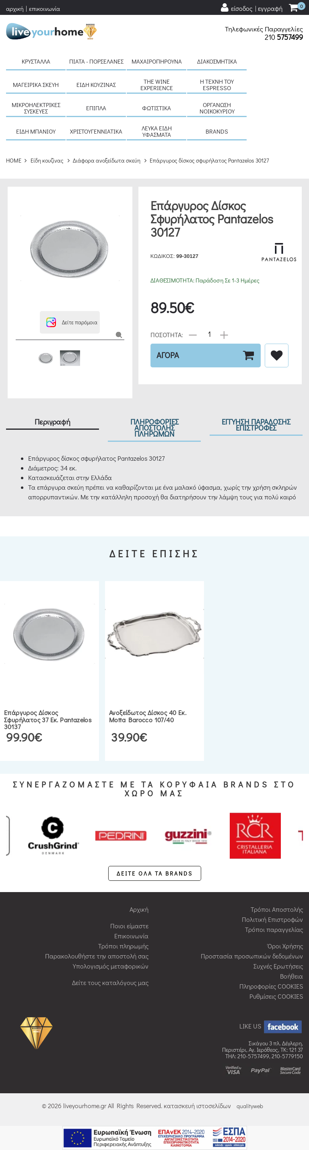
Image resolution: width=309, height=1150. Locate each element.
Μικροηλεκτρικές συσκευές (36, 108)
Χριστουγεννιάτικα (96, 131)
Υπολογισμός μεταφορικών (110, 966)
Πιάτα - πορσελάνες (96, 61)
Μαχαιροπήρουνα (157, 61)
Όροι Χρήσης (285, 946)
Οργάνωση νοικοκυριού (217, 108)
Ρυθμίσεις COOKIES (276, 996)
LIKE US (271, 1026)
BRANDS (217, 131)
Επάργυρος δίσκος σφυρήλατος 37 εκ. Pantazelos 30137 (47, 719)
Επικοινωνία (131, 936)
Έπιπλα (96, 108)
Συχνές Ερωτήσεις (278, 966)
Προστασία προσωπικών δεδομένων (252, 956)
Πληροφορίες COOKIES (271, 986)
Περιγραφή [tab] (52, 421)
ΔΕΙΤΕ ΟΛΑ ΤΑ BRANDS (155, 873)
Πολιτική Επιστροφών (272, 919)
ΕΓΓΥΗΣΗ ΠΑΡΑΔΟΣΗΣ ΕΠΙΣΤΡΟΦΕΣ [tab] (256, 424)
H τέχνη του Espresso (217, 84)
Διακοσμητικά (217, 61)
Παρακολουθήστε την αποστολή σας (96, 956)
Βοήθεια (291, 976)
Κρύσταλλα (36, 61)
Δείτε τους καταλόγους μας (110, 982)
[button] (70, 322)
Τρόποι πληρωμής (123, 946)
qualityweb (250, 1106)
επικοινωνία (44, 8)
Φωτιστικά (156, 108)
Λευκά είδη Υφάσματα (157, 131)
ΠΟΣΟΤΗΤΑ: (166, 334)
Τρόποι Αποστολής (277, 909)
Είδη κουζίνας (96, 84)
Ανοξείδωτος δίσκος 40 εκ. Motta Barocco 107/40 (147, 716)
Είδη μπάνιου (36, 131)
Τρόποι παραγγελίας (274, 929)
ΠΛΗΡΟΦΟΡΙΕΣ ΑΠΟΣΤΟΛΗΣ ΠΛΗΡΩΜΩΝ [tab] (154, 427)
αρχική (15, 8)
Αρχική (139, 909)
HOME (13, 160)
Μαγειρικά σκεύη (36, 84)
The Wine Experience (156, 84)
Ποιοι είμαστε (129, 925)
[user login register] (251, 8)
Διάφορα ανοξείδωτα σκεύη (106, 160)
